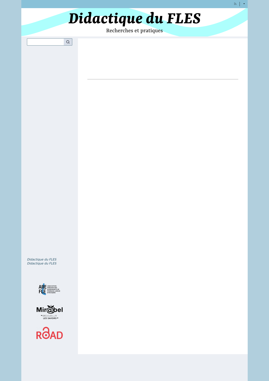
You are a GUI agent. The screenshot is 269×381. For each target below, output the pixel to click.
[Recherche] (45, 42)
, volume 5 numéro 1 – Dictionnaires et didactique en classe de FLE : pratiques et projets (41, 259)
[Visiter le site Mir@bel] (49, 312)
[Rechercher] (68, 42)
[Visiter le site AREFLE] (49, 289)
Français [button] (244, 4)
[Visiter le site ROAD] (49, 333)
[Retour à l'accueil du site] (134, 22)
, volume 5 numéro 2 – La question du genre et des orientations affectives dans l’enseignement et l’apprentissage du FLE (41, 263)
